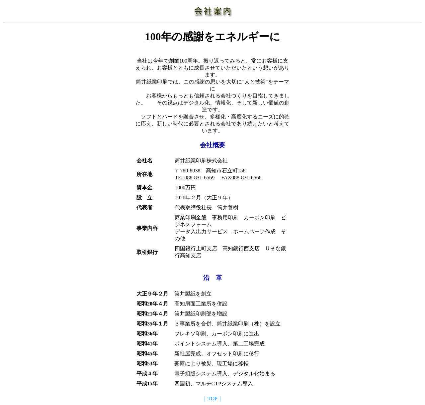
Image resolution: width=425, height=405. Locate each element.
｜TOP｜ (212, 398)
